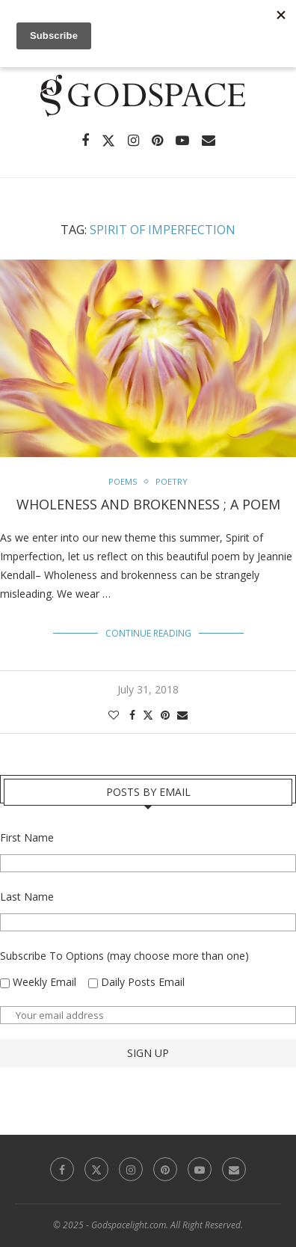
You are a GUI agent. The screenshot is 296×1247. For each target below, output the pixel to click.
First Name (27, 837)
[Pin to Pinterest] (165, 715)
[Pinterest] (157, 140)
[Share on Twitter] (148, 715)
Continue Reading (148, 633)
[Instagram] (133, 140)
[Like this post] (113, 715)
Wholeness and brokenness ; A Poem (148, 504)
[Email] (208, 140)
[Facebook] (85, 140)
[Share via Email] (182, 715)
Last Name (27, 896)
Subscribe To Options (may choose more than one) (124, 956)
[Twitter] (108, 140)
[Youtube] (182, 140)
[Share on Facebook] (132, 715)
